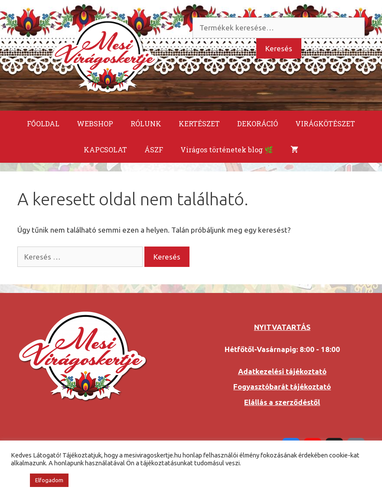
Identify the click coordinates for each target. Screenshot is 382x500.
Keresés (278, 48)
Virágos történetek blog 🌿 (226, 149)
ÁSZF (153, 149)
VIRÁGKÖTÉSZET (325, 123)
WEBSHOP (95, 123)
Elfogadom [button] (49, 480)
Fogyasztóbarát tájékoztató (282, 386)
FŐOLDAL (43, 123)
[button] (18, 480)
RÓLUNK (146, 123)
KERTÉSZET (199, 123)
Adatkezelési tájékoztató (282, 371)
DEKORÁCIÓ (257, 123)
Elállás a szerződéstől (282, 402)
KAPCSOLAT (105, 149)
